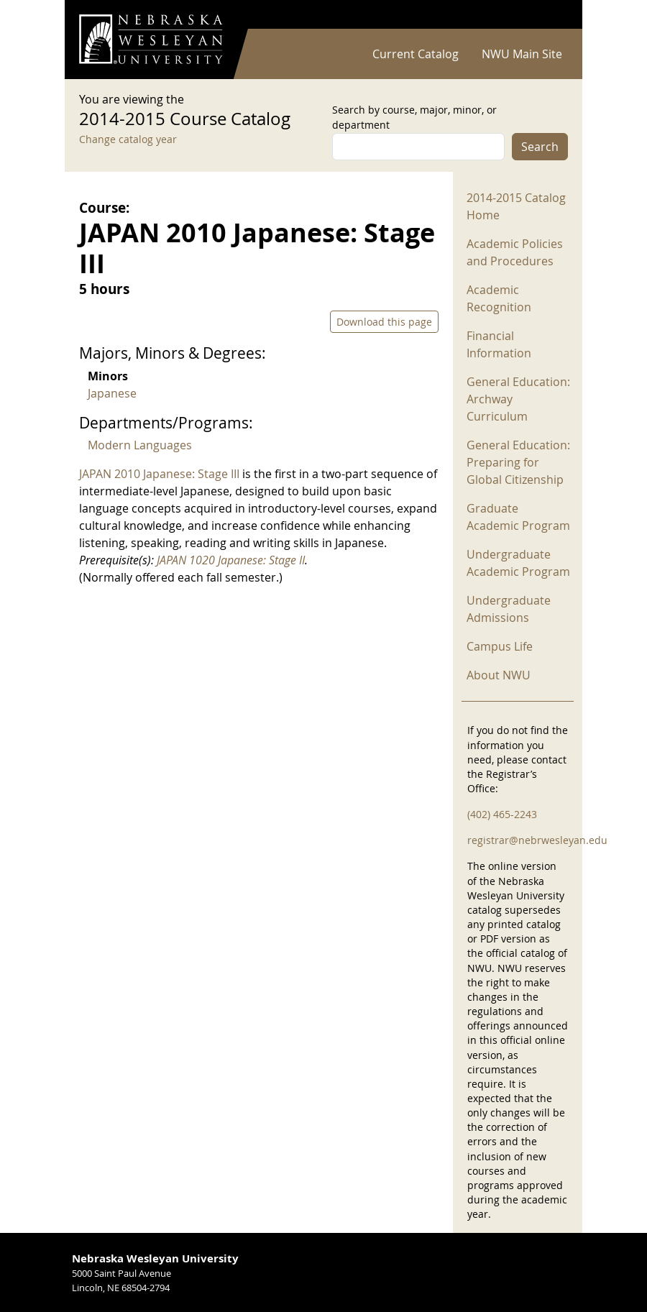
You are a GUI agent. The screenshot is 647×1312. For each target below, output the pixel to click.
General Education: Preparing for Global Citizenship (518, 462)
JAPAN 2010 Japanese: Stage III (159, 474)
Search (540, 147)
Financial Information (499, 344)
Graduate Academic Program (518, 516)
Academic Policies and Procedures (515, 252)
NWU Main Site (522, 54)
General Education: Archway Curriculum (518, 399)
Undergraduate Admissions (509, 608)
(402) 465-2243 (502, 814)
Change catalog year (128, 139)
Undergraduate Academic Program (518, 562)
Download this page (384, 322)
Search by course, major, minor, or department (414, 117)
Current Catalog (415, 54)
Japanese (112, 393)
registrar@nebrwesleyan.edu (537, 840)
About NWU (499, 675)
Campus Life (500, 646)
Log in (549, 15)
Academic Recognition (499, 298)
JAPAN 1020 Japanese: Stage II (231, 560)
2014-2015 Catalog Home (516, 206)
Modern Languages (140, 445)
